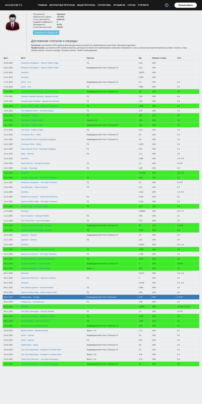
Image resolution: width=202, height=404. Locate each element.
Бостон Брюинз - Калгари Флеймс (35, 216)
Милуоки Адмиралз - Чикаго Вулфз (35, 264)
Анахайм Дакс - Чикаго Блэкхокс (34, 187)
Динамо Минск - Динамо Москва (34, 326)
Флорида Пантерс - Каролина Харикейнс (38, 259)
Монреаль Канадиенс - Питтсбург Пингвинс (39, 182)
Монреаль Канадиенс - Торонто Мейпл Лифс (40, 63)
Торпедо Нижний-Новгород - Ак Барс (36, 225)
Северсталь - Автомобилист (33, 302)
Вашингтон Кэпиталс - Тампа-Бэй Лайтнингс (39, 197)
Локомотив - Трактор (29, 115)
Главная (43, 5)
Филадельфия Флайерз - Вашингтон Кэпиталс (40, 101)
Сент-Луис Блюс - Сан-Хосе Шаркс (35, 221)
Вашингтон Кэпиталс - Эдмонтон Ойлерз (38, 316)
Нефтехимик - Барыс (30, 345)
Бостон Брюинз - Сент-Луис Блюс (35, 321)
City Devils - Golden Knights (32, 120)
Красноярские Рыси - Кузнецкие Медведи (38, 139)
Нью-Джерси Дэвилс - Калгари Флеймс (37, 287)
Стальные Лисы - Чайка (31, 135)
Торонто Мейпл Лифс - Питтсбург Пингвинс (39, 201)
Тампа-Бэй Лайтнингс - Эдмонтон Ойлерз (38, 278)
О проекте (143, 5)
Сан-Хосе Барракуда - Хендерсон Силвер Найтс (41, 350)
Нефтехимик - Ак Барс (30, 297)
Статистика (104, 5)
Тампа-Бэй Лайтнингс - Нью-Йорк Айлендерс (40, 359)
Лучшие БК (119, 5)
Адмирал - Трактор (29, 235)
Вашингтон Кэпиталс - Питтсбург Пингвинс (39, 254)
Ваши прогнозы (86, 5)
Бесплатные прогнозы (62, 5)
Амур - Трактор (27, 154)
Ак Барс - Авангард (29, 168)
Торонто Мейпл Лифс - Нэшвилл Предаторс (39, 106)
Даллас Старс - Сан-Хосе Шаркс (34, 206)
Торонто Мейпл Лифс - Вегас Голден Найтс (39, 292)
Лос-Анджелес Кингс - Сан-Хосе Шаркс (37, 111)
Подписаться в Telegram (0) (46, 33)
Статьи (132, 5)
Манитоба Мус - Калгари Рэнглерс (35, 163)
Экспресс (25, 72)
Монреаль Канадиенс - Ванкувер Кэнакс (38, 249)
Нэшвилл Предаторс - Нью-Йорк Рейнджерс (39, 178)
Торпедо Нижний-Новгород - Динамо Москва (39, 92)
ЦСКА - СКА (26, 82)
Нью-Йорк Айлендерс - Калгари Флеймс (37, 311)
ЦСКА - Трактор (27, 335)
